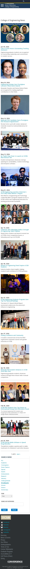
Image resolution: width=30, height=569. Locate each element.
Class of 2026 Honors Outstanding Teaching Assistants (15, 49)
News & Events (5, 537)
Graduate (5, 483)
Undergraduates (6, 544)
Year (2, 493)
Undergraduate (5, 480)
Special (3, 469)
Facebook (6, 522)
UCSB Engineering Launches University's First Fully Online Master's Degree (13, 192)
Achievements (5, 474)
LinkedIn (6, 532)
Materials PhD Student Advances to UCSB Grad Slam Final (14, 370)
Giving (3, 558)
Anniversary (4, 490)
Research (3, 476)
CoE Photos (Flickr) (6, 556)
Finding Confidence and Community (12, 335)
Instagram (6, 530)
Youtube (6, 525)
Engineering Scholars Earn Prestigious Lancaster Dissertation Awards (13, 85)
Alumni (3, 485)
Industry (3, 478)
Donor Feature (5, 467)
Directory (3, 535)
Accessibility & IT (6, 554)
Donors (3, 487)
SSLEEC (3, 472)
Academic (4, 463)
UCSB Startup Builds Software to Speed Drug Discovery (13, 443)
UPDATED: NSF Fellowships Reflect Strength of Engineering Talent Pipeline (15, 230)
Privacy (3, 540)
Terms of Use (5, 547)
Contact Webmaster (7, 549)
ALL (2, 460)
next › (18, 454)
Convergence (5, 465)
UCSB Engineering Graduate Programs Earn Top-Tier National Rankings (14, 300)
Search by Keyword (7, 501)
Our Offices (4, 542)
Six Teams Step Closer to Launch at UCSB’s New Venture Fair (14, 156)
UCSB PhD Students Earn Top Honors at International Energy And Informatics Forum (15, 408)
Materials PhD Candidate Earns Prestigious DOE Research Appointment (14, 120)
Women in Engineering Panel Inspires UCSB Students (14, 266)
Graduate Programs (7, 551)
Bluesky (5, 527)
